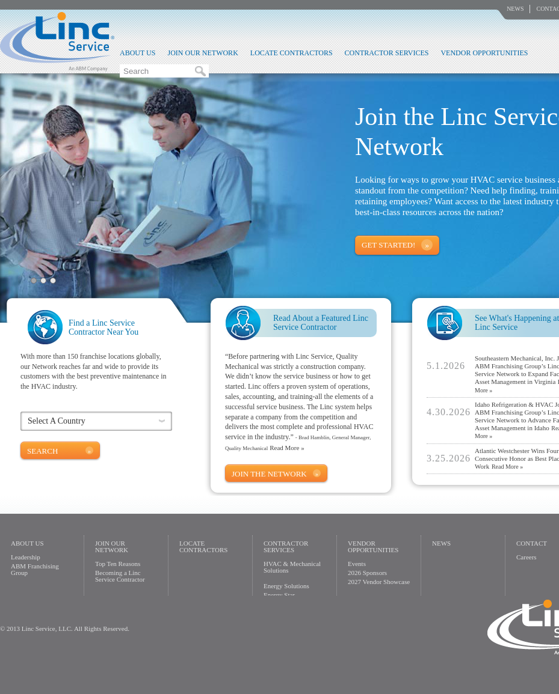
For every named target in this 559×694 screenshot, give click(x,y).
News (515, 8)
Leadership (25, 557)
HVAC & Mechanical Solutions (292, 567)
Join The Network (269, 473)
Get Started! (388, 244)
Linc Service (57, 41)
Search (42, 450)
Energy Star (279, 594)
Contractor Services (387, 53)
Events (357, 563)
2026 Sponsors (367, 572)
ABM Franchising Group (35, 569)
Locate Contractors (291, 53)
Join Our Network (202, 53)
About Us (137, 53)
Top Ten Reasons (117, 563)
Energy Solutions (286, 585)
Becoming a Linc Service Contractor (120, 576)
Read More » (287, 447)
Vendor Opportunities (484, 53)
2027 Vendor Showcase (379, 581)
